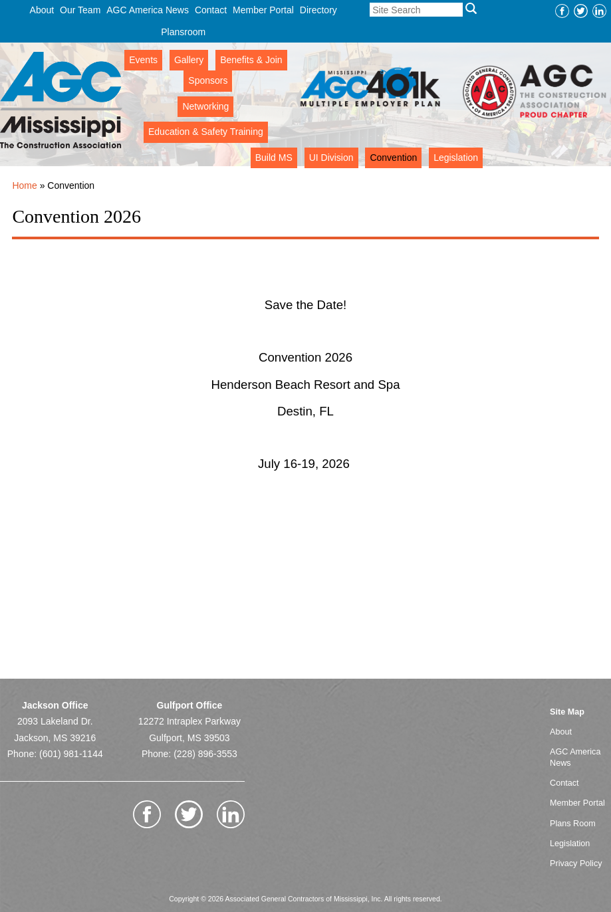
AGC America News (147, 10)
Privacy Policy (576, 863)
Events (143, 60)
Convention (393, 157)
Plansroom (183, 32)
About (42, 10)
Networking (205, 106)
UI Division (331, 157)
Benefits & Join (251, 60)
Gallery (188, 60)
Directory (318, 10)
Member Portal (263, 10)
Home (24, 185)
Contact (211, 10)
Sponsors (207, 80)
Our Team (80, 10)
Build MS (274, 157)
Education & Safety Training (205, 131)
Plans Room (573, 823)
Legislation (455, 157)
